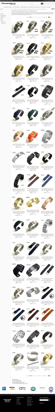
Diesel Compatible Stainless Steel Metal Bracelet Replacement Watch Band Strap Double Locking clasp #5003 (47, 235)
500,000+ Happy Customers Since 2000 (6, 0)
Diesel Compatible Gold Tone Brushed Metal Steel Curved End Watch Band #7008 (47, 57)
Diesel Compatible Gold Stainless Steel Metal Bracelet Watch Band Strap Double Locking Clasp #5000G (19, 213)
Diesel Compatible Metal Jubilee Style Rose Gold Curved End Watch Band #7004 (18, 145)
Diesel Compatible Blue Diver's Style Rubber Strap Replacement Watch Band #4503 (18, 123)
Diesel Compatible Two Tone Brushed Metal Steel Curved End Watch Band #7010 (19, 57)
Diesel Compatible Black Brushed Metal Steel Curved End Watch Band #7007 (33, 57)
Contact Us (18, 400)
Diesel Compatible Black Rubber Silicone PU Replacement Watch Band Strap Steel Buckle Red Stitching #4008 (33, 168)
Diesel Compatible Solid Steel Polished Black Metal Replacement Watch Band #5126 (18, 235)
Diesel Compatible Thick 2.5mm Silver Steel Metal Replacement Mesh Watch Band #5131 (18, 257)
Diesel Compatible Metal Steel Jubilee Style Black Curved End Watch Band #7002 (33, 79)
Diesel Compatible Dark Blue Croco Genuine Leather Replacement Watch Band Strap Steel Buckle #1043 (47, 190)
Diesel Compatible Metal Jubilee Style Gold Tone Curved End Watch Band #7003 (18, 79)
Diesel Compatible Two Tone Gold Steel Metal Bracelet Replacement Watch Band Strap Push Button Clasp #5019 (18, 167)
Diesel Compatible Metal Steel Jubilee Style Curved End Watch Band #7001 (47, 79)
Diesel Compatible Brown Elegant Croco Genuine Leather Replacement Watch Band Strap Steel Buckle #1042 (33, 190)
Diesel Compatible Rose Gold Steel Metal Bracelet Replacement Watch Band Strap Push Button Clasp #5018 (47, 213)
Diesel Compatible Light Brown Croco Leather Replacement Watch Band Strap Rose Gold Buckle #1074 (47, 324)
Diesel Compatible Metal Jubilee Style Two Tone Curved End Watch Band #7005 (18, 35)
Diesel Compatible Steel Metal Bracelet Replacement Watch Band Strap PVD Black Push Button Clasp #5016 (33, 279)
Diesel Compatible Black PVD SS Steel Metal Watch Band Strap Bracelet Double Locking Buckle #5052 (47, 101)
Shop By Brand (29, 405)
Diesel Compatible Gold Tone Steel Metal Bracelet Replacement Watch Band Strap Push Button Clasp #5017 (33, 211)
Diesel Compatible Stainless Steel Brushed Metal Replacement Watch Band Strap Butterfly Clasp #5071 (18, 345)
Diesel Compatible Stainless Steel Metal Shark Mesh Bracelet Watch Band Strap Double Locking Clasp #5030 (33, 368)
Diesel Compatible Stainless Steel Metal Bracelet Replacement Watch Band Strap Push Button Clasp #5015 (33, 301)
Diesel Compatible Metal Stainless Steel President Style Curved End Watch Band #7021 (19, 302)
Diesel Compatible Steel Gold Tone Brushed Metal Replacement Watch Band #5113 (47, 367)
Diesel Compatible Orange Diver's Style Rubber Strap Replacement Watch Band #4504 (33, 145)
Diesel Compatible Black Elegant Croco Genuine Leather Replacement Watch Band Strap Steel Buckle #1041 (47, 280)
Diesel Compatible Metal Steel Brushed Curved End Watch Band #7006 (33, 35)
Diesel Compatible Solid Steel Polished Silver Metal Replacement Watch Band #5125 (33, 235)
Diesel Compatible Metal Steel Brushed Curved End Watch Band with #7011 (47, 35)
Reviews (17, 401)
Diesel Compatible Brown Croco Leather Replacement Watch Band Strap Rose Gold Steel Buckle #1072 (33, 324)
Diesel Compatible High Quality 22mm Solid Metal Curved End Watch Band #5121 (47, 123)
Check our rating (25, 383)
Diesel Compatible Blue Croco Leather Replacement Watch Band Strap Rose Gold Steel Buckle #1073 (18, 324)
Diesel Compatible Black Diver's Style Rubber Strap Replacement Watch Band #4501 (33, 100)
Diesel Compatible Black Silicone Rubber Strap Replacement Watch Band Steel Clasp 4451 (47, 167)
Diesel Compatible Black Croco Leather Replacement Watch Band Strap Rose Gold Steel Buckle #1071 (47, 302)
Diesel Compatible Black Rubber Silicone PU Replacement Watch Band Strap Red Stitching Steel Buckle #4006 (19, 280)
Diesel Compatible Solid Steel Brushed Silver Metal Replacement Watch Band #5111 (18, 367)
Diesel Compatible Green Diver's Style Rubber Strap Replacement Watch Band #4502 (33, 123)
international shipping (18, 382)
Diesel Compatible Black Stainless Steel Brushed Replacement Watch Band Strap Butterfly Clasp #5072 (33, 345)
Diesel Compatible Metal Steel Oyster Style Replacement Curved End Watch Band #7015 (47, 257)
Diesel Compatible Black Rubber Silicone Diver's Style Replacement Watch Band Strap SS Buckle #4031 (18, 100)
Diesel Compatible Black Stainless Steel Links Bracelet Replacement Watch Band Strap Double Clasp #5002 (19, 190)
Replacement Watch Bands (18, 9)
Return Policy (29, 402)
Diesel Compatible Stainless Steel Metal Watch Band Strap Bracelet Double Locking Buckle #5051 (47, 145)
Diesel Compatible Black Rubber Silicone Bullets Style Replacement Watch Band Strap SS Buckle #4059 (33, 257)
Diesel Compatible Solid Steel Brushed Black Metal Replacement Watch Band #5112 (47, 345)
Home (12, 9)
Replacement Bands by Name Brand (28, 9)
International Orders (30, 401)
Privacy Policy (18, 402)
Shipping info (29, 400)
